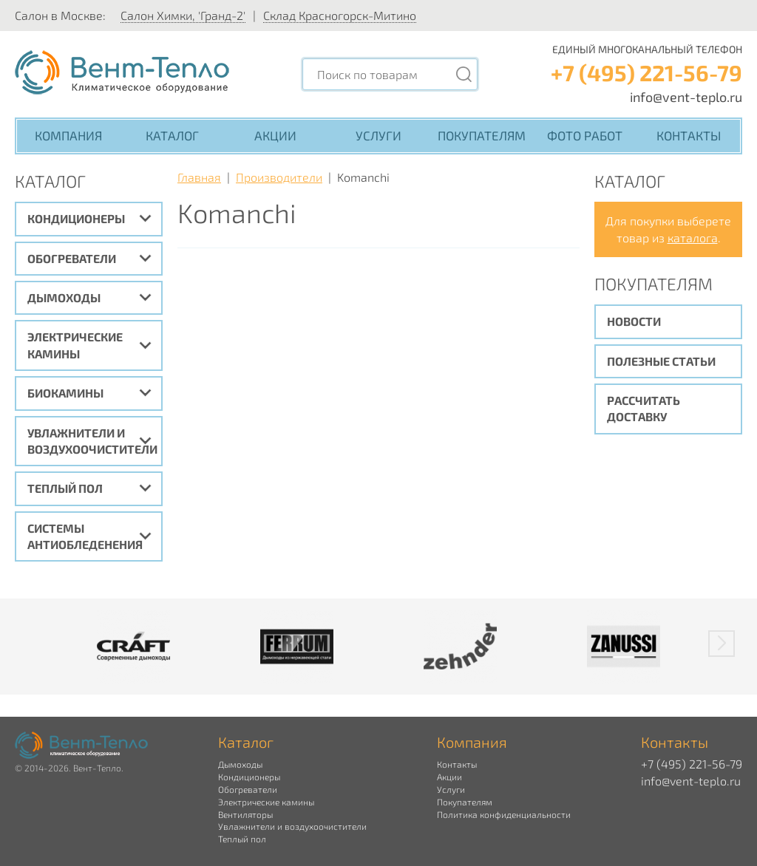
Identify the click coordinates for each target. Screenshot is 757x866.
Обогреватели (71, 258)
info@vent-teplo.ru (686, 97)
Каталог (172, 135)
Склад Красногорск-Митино (339, 15)
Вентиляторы (245, 814)
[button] (721, 643)
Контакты (688, 135)
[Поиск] (463, 74)
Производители (279, 177)
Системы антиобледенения (85, 536)
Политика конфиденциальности (504, 814)
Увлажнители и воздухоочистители (92, 441)
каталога (693, 238)
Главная (199, 177)
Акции (275, 135)
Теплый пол (65, 488)
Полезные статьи (661, 361)
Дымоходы (64, 297)
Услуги (378, 135)
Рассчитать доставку (643, 408)
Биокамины (65, 393)
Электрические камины (75, 345)
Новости (634, 321)
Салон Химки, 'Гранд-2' (182, 15)
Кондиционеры (76, 218)
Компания (68, 135)
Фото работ (584, 135)
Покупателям (482, 135)
